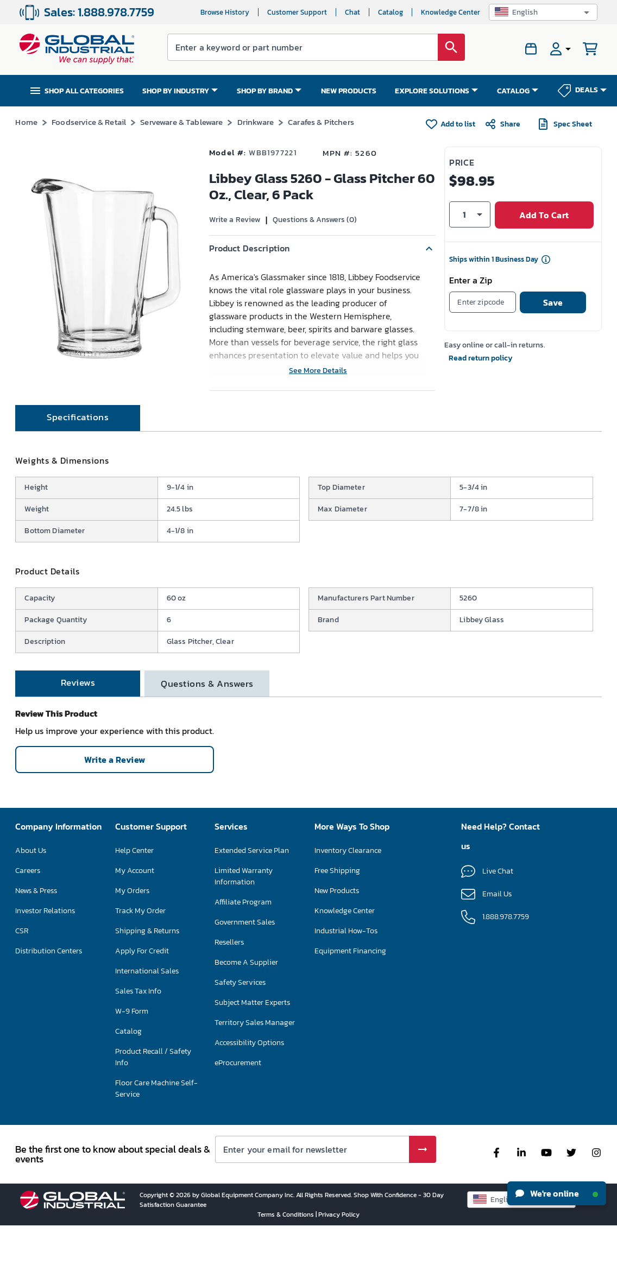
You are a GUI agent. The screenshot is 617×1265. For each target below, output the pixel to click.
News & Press (36, 929)
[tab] (77, 457)
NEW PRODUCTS (348, 91)
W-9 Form (131, 1050)
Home (26, 122)
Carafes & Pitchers (321, 122)
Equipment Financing (350, 990)
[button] (543, 12)
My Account (134, 909)
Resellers (229, 981)
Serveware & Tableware (181, 122)
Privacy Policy (339, 1253)
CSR (21, 970)
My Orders (132, 929)
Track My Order (140, 950)
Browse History (224, 12)
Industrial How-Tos (345, 970)
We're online (556, 1193)
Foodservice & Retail (89, 122)
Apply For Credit (142, 990)
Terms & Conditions (286, 1253)
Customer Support (297, 12)
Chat (352, 12)
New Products (336, 929)
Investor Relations (45, 950)
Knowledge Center (450, 12)
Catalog (390, 12)
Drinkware (255, 122)
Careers (27, 909)
